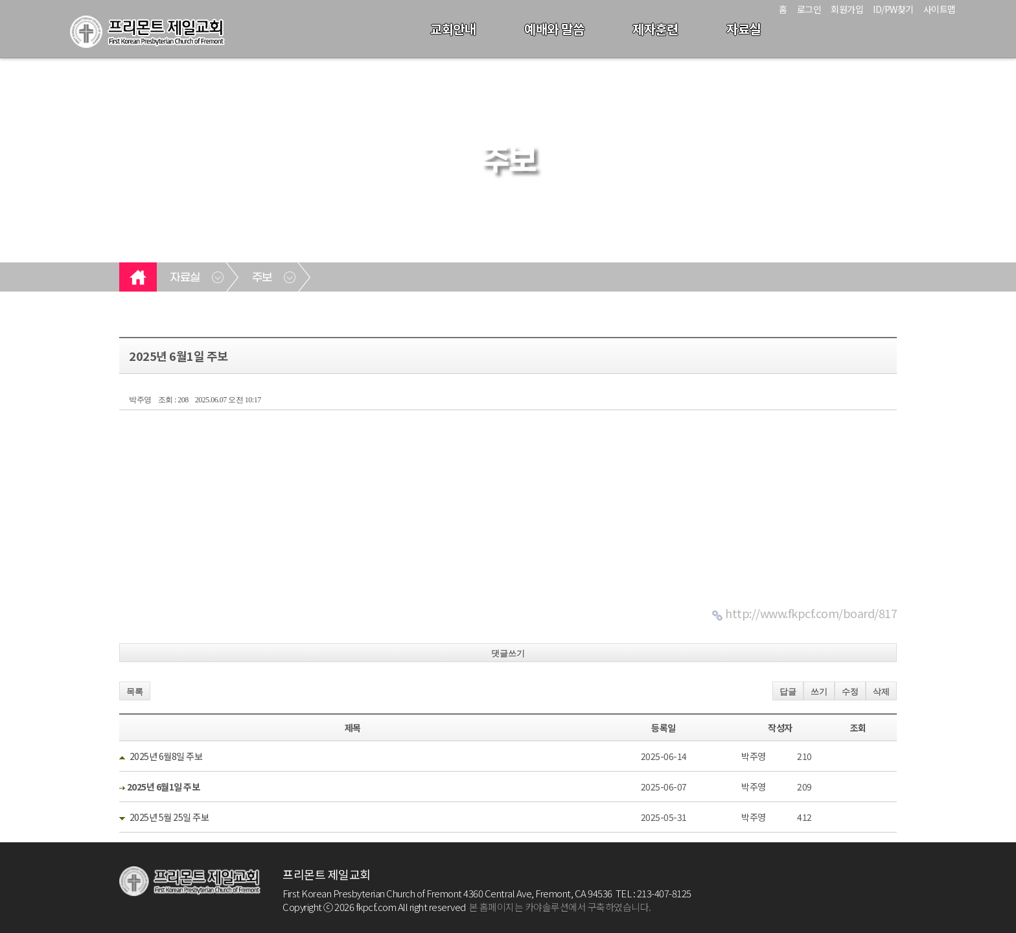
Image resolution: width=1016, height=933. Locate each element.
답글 (787, 692)
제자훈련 (655, 28)
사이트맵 (939, 9)
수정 (850, 692)
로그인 (809, 9)
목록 (134, 692)
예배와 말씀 (554, 28)
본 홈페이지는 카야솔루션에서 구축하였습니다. (560, 907)
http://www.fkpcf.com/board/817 (811, 613)
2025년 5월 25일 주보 (169, 817)
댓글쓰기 (508, 653)
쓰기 (819, 692)
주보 (262, 277)
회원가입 (847, 9)
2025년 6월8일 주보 (166, 756)
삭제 (881, 692)
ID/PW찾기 (893, 9)
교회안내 (453, 28)
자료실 (743, 28)
